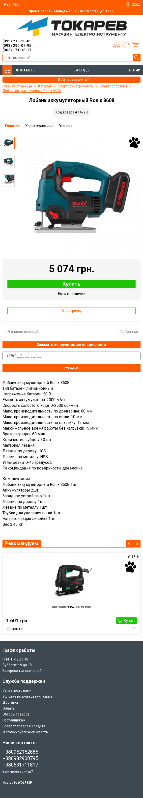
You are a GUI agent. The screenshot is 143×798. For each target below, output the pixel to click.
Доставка (10, 702)
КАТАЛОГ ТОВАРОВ (7, 70)
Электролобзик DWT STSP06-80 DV (71, 606)
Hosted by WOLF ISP (17, 782)
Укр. (17, 4)
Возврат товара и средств (23, 726)
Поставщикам (13, 720)
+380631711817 (20, 765)
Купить (71, 284)
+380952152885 (20, 752)
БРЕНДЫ (82, 70)
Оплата (8, 708)
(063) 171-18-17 (16, 50)
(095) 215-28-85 (16, 41)
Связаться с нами (16, 690)
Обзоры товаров (15, 714)
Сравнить (132, 332)
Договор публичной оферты (25, 732)
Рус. (8, 4)
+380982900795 (20, 758)
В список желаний (23, 332)
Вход (136, 4)
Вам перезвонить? (17, 771)
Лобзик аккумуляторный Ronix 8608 (31, 91)
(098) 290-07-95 (16, 45)
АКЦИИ (134, 70)
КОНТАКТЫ (25, 70)
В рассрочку (72, 311)
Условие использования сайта (27, 696)
